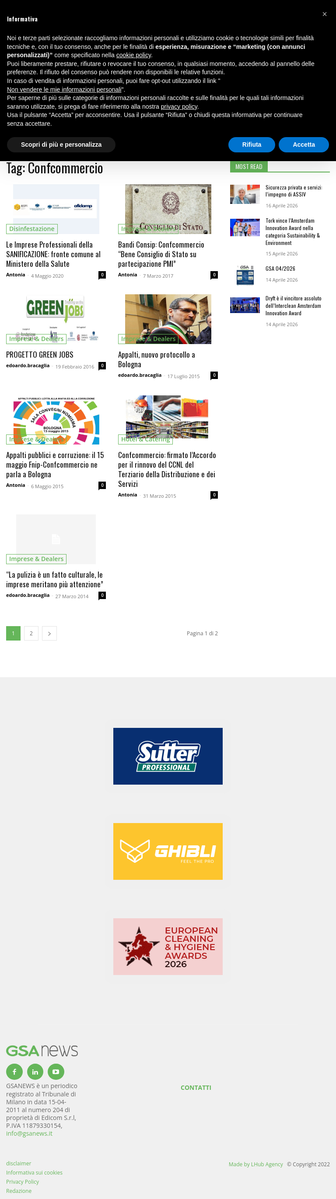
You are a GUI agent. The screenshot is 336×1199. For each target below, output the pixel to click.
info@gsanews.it (29, 1133)
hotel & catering (145, 439)
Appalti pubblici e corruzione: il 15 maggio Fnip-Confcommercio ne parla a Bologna (55, 464)
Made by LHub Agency (256, 1164)
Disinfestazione (32, 228)
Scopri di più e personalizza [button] (61, 144)
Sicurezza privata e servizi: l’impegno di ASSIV (294, 190)
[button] (325, 14)
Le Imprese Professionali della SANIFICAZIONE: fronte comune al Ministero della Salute (53, 254)
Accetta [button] (304, 144)
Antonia (15, 274)
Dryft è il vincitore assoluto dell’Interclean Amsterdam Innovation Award (294, 305)
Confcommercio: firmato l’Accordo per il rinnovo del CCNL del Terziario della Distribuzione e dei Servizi (167, 469)
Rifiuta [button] (252, 144)
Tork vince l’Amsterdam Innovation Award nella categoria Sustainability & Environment (293, 231)
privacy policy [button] (179, 106)
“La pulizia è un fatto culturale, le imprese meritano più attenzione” (54, 579)
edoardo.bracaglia (27, 365)
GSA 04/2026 (280, 268)
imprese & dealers (148, 228)
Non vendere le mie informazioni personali (64, 89)
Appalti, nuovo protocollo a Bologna (156, 359)
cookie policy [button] (133, 55)
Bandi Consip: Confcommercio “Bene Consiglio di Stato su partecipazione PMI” (161, 254)
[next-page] (49, 633)
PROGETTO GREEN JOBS (40, 354)
